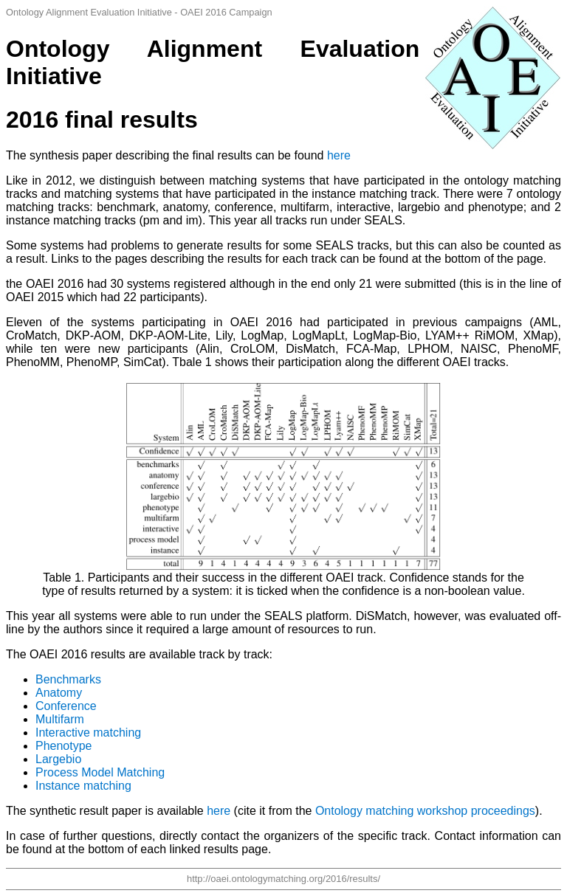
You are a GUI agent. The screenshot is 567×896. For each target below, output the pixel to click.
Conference (66, 706)
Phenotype (63, 746)
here (339, 155)
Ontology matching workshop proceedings (425, 810)
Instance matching (83, 785)
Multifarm (59, 719)
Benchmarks (68, 679)
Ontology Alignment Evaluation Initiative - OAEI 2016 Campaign (139, 12)
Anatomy (58, 692)
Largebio (58, 759)
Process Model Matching (100, 772)
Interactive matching (88, 732)
